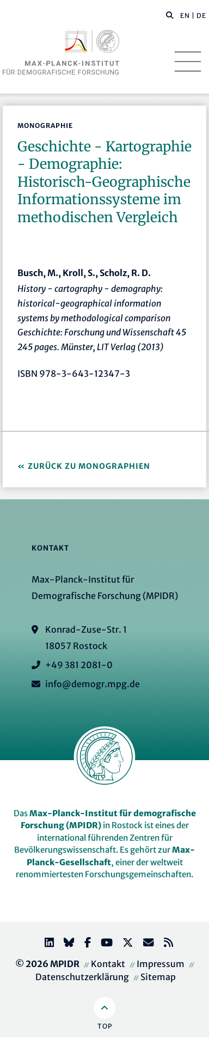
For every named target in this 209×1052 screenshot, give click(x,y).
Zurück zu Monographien (89, 466)
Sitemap (158, 976)
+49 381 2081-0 (79, 664)
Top (104, 1026)
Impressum (161, 963)
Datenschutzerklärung (82, 976)
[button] (170, 14)
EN (185, 15)
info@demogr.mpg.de (92, 683)
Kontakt (108, 963)
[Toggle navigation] (187, 61)
